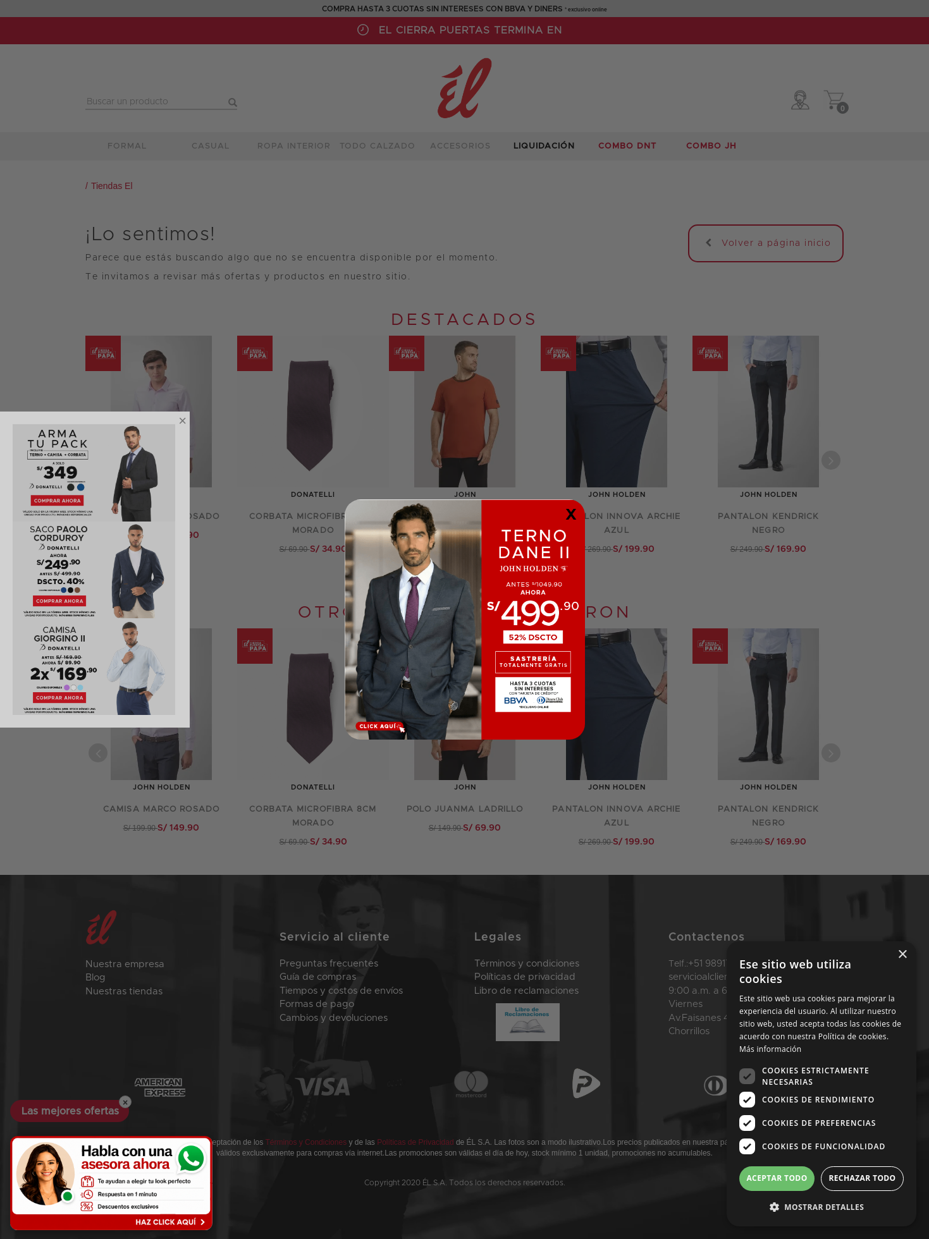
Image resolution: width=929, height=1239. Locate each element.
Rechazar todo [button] (861, 1178)
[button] (821, 1206)
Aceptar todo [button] (776, 1178)
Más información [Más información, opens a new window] (770, 1049)
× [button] (902, 955)
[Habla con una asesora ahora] (111, 1183)
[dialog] (821, 1083)
